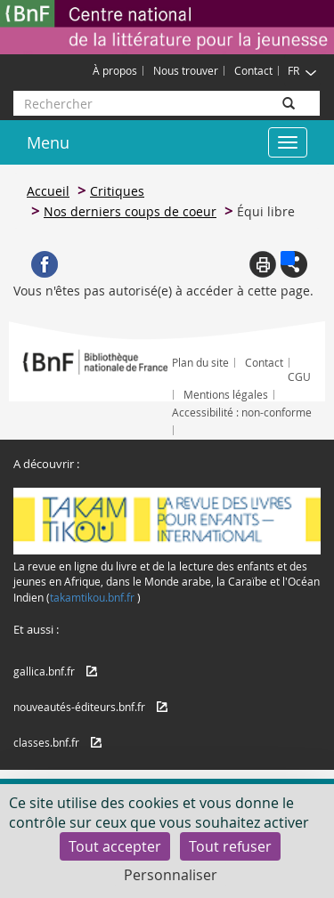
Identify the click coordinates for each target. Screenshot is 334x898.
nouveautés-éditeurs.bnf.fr (79, 707)
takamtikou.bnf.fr (92, 597)
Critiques (117, 190)
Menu (48, 142)
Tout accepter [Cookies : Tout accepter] (115, 846)
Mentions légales (225, 394)
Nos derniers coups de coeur (130, 211)
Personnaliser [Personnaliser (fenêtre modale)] (170, 875)
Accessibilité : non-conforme (242, 412)
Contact (253, 70)
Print (262, 264)
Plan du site (200, 362)
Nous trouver (185, 70)
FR (302, 70)
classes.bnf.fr (46, 742)
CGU (299, 376)
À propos (115, 70)
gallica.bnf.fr (44, 671)
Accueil (48, 190)
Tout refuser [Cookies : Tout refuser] (230, 846)
